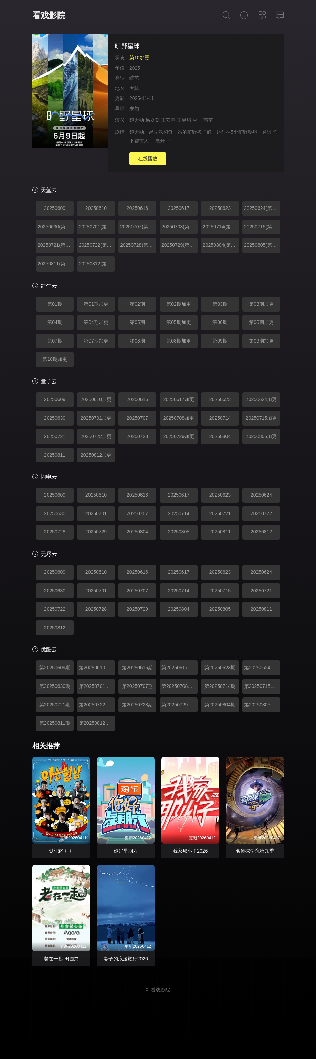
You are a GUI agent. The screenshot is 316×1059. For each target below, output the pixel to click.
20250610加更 (96, 399)
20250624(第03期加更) (262, 208)
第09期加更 (261, 341)
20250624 (261, 495)
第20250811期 (54, 723)
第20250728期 (137, 704)
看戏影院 (48, 15)
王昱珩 (184, 120)
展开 (164, 140)
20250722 (261, 513)
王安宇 (168, 120)
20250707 (137, 418)
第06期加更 (261, 322)
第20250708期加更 (179, 686)
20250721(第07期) (56, 245)
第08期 (137, 341)
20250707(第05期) (138, 227)
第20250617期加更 (179, 667)
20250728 (137, 436)
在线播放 (147, 158)
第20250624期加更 (262, 667)
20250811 (54, 455)
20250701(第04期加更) (97, 227)
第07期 (54, 341)
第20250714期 (219, 686)
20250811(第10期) (56, 263)
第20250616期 (137, 667)
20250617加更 (178, 399)
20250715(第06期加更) (262, 227)
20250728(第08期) (138, 245)
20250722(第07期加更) (97, 245)
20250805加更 (261, 436)
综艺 (134, 78)
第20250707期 (137, 686)
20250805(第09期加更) (262, 245)
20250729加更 (178, 436)
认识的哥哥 (61, 851)
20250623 (220, 208)
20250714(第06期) (221, 227)
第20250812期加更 (97, 723)
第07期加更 (96, 341)
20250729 (96, 531)
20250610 (96, 208)
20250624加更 (261, 399)
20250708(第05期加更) (179, 227)
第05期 (137, 322)
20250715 (220, 590)
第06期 (220, 322)
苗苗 (208, 120)
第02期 (137, 304)
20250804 (220, 436)
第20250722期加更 (97, 704)
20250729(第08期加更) (179, 245)
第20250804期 (219, 704)
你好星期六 (126, 851)
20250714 (220, 418)
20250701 (96, 513)
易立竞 (152, 120)
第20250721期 (54, 704)
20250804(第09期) (221, 245)
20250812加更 (96, 455)
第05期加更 (178, 322)
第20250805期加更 (262, 704)
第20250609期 (54, 667)
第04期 (54, 322)
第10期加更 (54, 359)
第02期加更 (178, 304)
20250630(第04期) (56, 227)
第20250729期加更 (179, 704)
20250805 (178, 531)
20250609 (54, 208)
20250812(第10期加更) (97, 263)
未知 (134, 108)
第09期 (220, 341)
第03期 (220, 304)
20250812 (261, 531)
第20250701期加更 (97, 686)
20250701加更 (96, 418)
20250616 (137, 208)
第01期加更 (96, 304)
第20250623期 (219, 667)
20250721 (54, 436)
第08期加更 (178, 341)
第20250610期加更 (97, 667)
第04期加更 (96, 322)
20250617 (178, 208)
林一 (197, 120)
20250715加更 (261, 418)
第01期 (54, 304)
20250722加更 (96, 436)
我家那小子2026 (190, 851)
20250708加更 (178, 418)
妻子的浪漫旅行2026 (126, 958)
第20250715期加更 (262, 686)
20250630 (54, 418)
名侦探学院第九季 (254, 851)
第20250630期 (54, 686)
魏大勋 (136, 120)
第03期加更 (261, 304)
